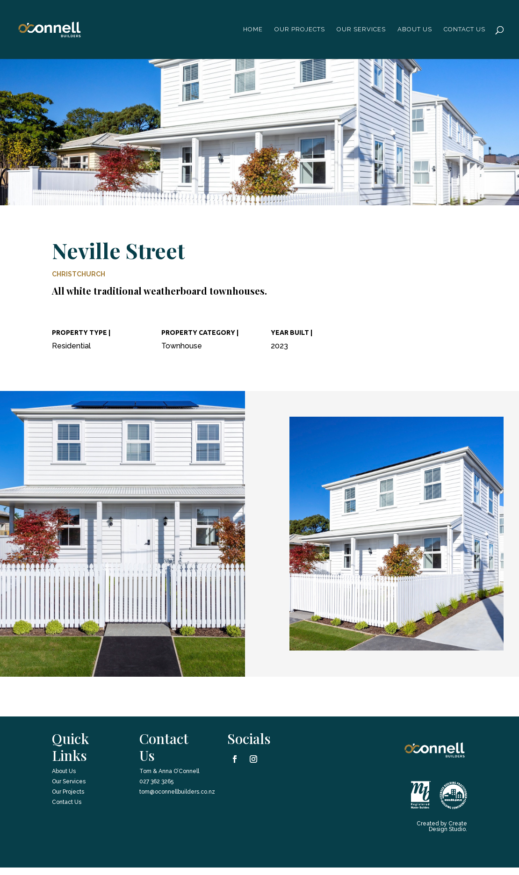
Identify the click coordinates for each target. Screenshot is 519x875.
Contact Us (464, 29)
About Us (64, 771)
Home (253, 29)
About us (414, 29)
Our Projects (299, 29)
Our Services (361, 29)
